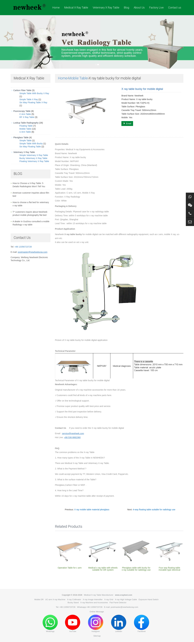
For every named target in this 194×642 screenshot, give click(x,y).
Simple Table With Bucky (31, 143)
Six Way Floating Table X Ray (33, 102)
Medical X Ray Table (76, 7)
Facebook (141, 623)
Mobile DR (39, 599)
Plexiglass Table (20, 137)
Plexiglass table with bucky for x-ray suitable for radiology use (136, 569)
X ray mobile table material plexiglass (91, 509)
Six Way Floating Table (30, 146)
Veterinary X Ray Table (106, 7)
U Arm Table (25, 132)
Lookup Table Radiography (25, 123)
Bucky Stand (73, 602)
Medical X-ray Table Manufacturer (98, 595)
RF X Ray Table (26, 117)
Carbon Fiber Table (22, 90)
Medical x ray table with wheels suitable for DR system (103, 569)
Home (56, 7)
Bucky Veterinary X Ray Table (33, 158)
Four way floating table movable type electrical (169, 569)
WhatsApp (50, 623)
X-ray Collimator (74, 599)
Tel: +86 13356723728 (65, 607)
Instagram (95, 623)
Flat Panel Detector (118, 602)
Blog (126, 7)
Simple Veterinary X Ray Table (33, 155)
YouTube (72, 623)
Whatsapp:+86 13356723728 (89, 607)
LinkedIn (118, 623)
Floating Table (26, 126)
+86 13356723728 (23, 247)
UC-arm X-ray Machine (55, 599)
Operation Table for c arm (70, 568)
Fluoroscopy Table (21, 111)
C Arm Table (25, 114)
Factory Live (156, 7)
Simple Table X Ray (28, 99)
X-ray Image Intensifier (93, 599)
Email (127, 123)
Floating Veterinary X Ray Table (34, 161)
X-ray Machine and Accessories (94, 602)
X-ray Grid (108, 599)
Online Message (97, 611)
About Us (139, 7)
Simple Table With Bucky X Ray (34, 93)
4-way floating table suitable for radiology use (154, 509)
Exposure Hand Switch (149, 599)
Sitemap (97, 636)
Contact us (174, 7)
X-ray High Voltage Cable (126, 599)
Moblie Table (78, 78)
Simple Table (25, 140)
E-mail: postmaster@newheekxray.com (121, 607)
